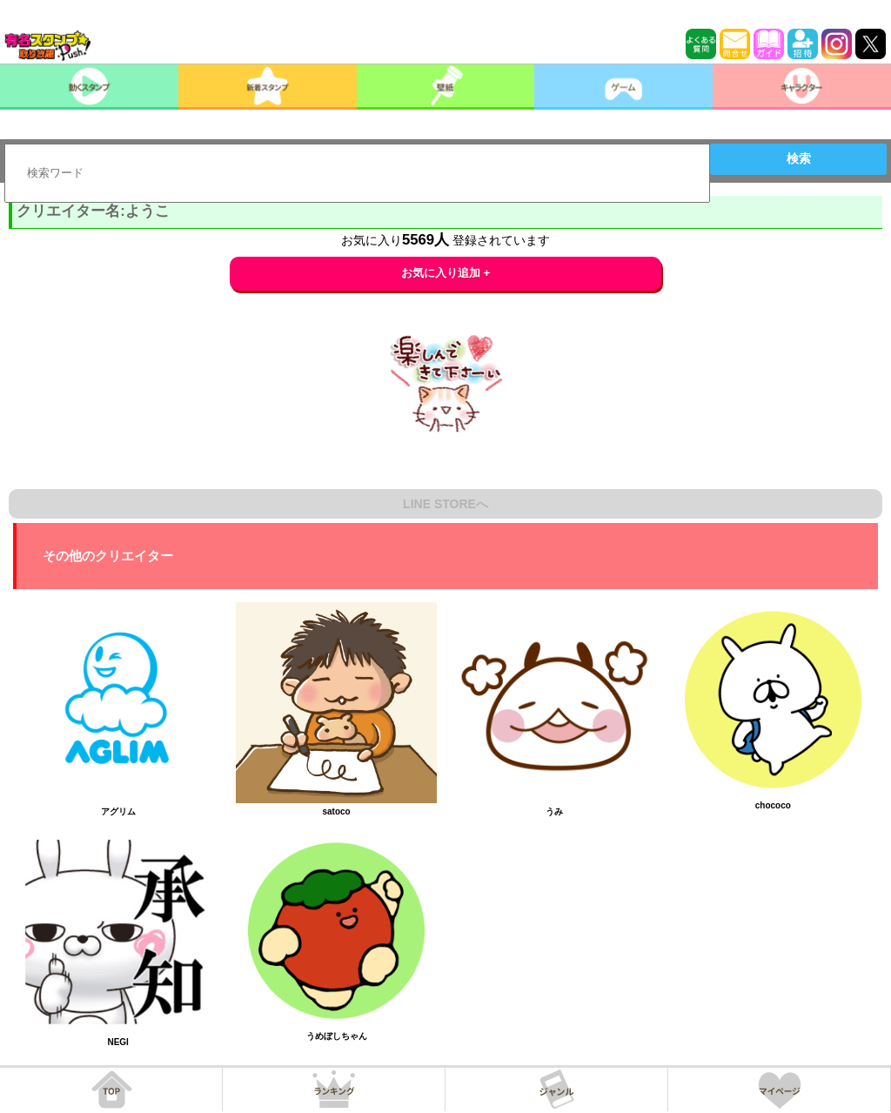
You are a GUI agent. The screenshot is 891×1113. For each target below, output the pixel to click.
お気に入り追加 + (446, 272)
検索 (799, 158)
